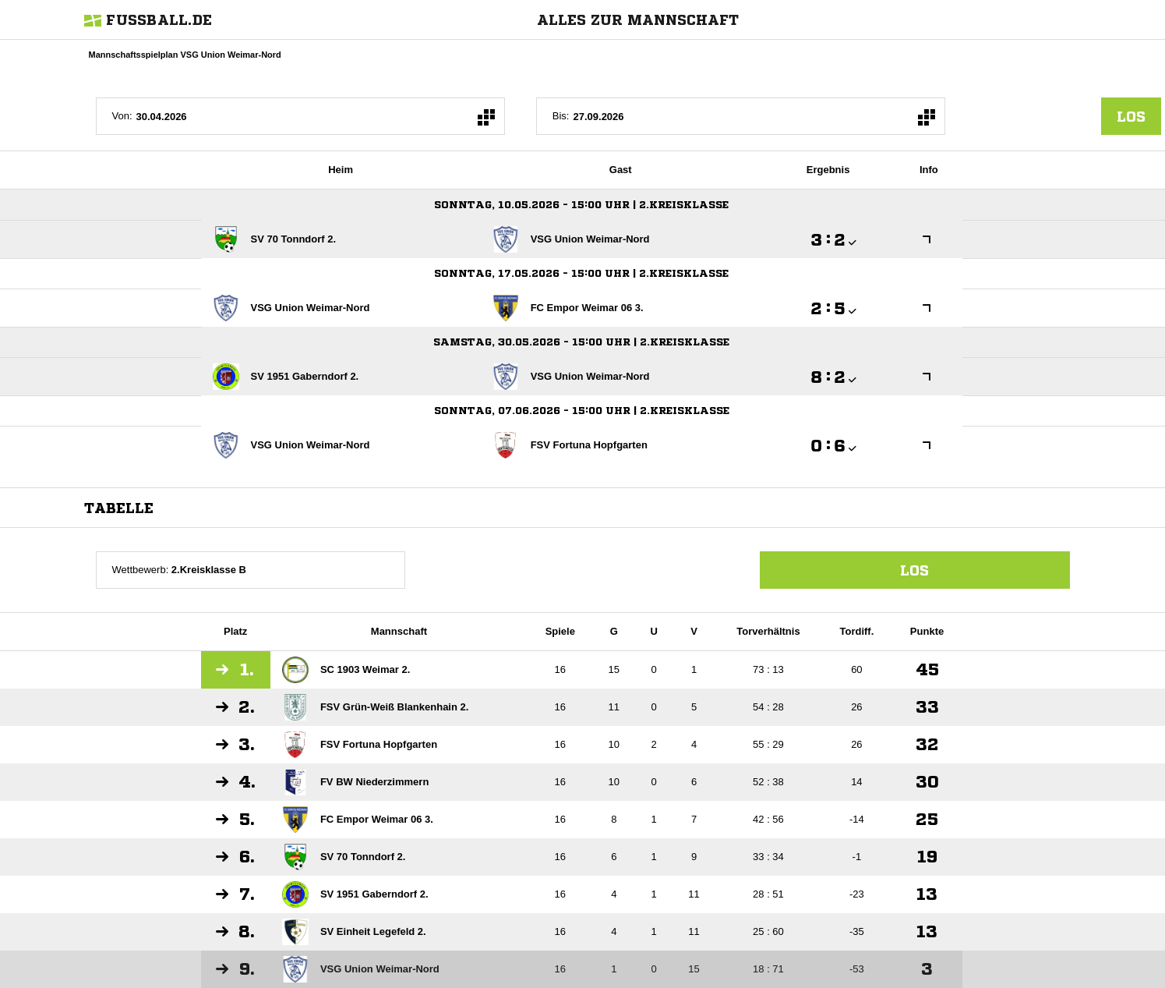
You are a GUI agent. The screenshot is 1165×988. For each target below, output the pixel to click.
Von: (122, 116)
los (1131, 116)
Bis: (561, 116)
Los (914, 570)
